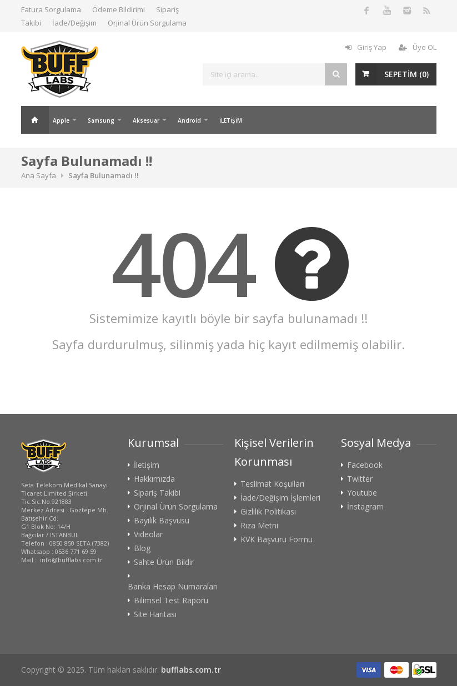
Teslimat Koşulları (272, 484)
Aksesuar (146, 120)
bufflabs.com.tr (191, 669)
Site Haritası (155, 614)
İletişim (146, 465)
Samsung (101, 120)
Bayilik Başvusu (161, 521)
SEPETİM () (406, 74)
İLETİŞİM (230, 120)
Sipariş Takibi (157, 493)
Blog (142, 548)
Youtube (362, 493)
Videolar (148, 534)
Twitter (360, 479)
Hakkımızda (154, 479)
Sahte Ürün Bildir (164, 562)
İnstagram (365, 507)
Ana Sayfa (35, 120)
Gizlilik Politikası (268, 512)
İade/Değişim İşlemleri (280, 498)
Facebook (365, 465)
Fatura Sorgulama (51, 9)
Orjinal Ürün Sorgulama (147, 23)
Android (189, 120)
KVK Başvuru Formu (276, 539)
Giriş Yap (365, 47)
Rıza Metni (259, 526)
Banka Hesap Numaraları (173, 587)
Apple (61, 120)
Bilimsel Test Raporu (171, 601)
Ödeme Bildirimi (118, 9)
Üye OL (417, 47)
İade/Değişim (74, 23)
